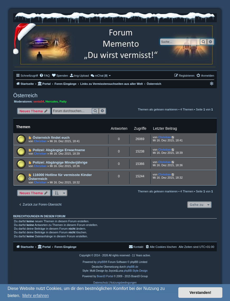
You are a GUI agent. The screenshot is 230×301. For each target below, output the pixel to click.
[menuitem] (44, 75)
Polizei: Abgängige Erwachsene (59, 150)
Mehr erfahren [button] (35, 295)
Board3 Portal (105, 276)
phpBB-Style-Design (135, 270)
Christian (40, 141)
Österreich (25, 95)
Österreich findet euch (51, 138)
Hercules (52, 101)
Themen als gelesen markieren (158, 109)
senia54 (38, 101)
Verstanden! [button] (200, 292)
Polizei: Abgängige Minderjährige (60, 162)
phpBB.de (132, 266)
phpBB (101, 262)
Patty (62, 101)
